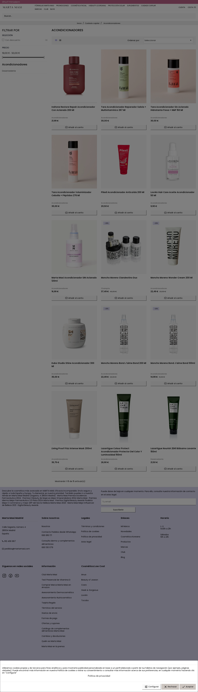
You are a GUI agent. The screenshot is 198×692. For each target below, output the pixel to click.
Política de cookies (66, 670)
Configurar (152, 687)
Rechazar (170, 687)
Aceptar (187, 687)
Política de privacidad (99, 676)
